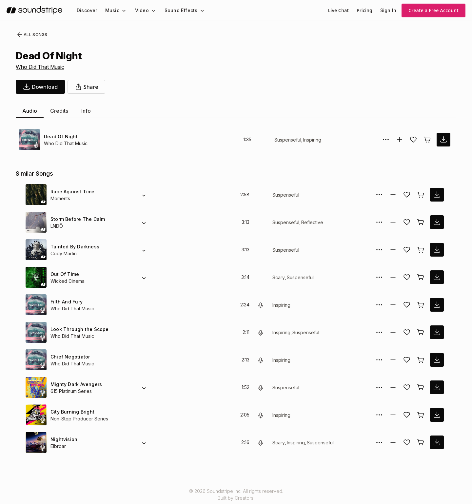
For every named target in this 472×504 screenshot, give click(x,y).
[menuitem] (86, 10)
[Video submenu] (149, 10)
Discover (86, 10)
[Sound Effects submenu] (196, 10)
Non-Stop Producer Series (78, 419)
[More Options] (386, 139)
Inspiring (312, 140)
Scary (278, 277)
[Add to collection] (399, 139)
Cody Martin (63, 253)
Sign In (389, 10)
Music (110, 10)
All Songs (31, 34)
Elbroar (58, 446)
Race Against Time (71, 191)
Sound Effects (176, 10)
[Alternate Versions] (144, 194)
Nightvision (63, 439)
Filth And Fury (66, 302)
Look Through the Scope (77, 329)
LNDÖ (56, 226)
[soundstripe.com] (34, 10)
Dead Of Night (60, 136)
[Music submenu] (121, 10)
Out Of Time (64, 274)
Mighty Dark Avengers (75, 384)
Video (139, 10)
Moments (60, 198)
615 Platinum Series (71, 391)
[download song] (40, 87)
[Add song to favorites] (413, 139)
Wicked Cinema (67, 281)
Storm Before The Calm (76, 219)
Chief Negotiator (69, 357)
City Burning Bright (72, 412)
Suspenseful (287, 140)
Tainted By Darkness (73, 246)
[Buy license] (427, 139)
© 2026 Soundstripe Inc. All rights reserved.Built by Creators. (236, 494)
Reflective (310, 222)
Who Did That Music (40, 66)
